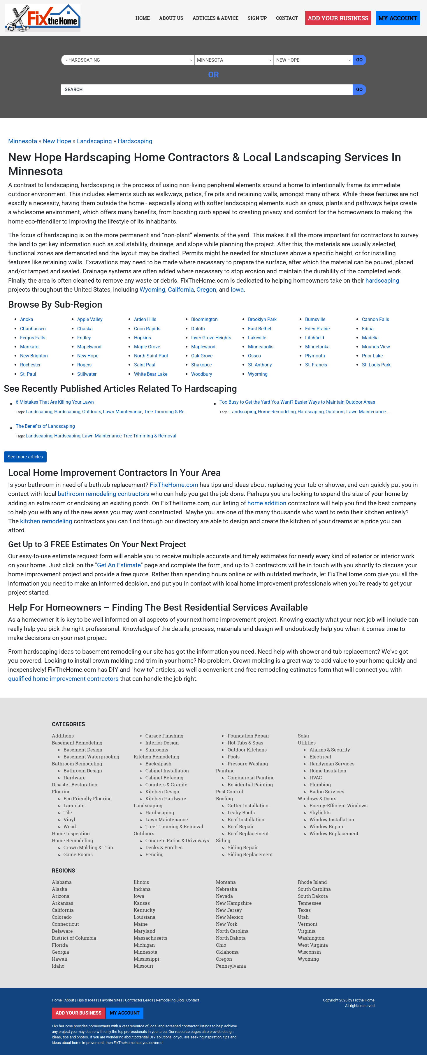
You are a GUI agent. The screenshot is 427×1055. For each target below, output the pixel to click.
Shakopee (201, 365)
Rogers (84, 365)
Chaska (85, 328)
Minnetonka (317, 347)
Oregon (206, 289)
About (69, 1000)
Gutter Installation (248, 805)
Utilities (307, 743)
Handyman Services (332, 763)
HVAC (316, 777)
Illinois (141, 882)
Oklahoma (227, 952)
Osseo (254, 356)
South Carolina (314, 889)
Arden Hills (145, 319)
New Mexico (229, 917)
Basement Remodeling (77, 743)
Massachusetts (150, 938)
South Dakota (313, 896)
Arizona (60, 896)
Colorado (62, 917)
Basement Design (83, 750)
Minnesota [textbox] (210, 60)
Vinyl (69, 819)
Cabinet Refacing (164, 777)
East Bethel (259, 328)
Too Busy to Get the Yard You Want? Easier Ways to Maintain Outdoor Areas (297, 402)
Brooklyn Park (262, 319)
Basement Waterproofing (91, 756)
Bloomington (204, 319)
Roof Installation (246, 819)
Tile (68, 812)
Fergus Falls (32, 338)
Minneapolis (260, 347)
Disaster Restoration (74, 784)
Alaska (59, 889)
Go (359, 60)
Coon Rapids (147, 328)
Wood (70, 826)
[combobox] (127, 60)
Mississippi (146, 959)
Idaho (58, 966)
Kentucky (144, 910)
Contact (287, 18)
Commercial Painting (251, 777)
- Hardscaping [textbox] (82, 60)
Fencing (154, 854)
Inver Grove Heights (211, 338)
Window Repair (327, 826)
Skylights (320, 812)
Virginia (307, 931)
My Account (397, 18)
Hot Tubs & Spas (245, 743)
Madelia (370, 338)
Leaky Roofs (241, 812)
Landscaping (94, 141)
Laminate (74, 805)
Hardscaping (135, 141)
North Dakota (231, 938)
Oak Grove (201, 356)
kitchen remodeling (46, 521)
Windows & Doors (317, 798)
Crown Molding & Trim (88, 847)
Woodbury (201, 374)
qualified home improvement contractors (63, 678)
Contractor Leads (139, 1000)
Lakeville (257, 338)
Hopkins (142, 338)
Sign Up (257, 18)
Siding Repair (243, 847)
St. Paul (28, 374)
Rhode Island (312, 882)
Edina (368, 328)
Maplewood (203, 347)
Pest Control (229, 791)
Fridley (84, 338)
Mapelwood (89, 347)
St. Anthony (260, 365)
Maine (141, 924)
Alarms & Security (330, 750)
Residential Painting (250, 784)
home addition (267, 503)
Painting (225, 770)
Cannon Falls (375, 319)
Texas (304, 910)
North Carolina (232, 931)
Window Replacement (334, 833)
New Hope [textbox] (287, 60)
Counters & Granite (166, 784)
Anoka (26, 319)
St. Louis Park (376, 365)
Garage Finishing (164, 736)
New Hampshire (234, 903)
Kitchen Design (162, 791)
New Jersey (229, 910)
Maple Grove (147, 347)
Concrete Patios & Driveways (177, 840)
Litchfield (314, 338)
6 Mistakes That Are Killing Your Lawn (55, 402)
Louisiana (144, 917)
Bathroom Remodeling (77, 763)
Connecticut (65, 924)
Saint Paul (144, 365)
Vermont (307, 924)
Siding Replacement (250, 854)
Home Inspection (71, 833)
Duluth (198, 328)
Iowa (237, 289)
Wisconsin (309, 952)
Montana (226, 882)
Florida (60, 945)
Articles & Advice (215, 18)
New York (227, 924)
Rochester (30, 365)
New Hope (57, 141)
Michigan (144, 945)
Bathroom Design (83, 770)
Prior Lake (372, 356)
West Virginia (313, 945)
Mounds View (376, 347)
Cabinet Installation (167, 770)
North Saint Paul (151, 356)
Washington (311, 938)
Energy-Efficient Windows (339, 805)
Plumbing (320, 784)
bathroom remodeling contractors (103, 493)
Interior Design (162, 743)
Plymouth (315, 356)
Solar (304, 736)
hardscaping (382, 280)
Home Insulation (328, 770)
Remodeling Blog (170, 1000)
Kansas (142, 903)
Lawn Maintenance (122, 411)
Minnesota (22, 141)
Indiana (142, 889)
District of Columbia (74, 938)
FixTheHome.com (174, 484)
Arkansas (62, 903)
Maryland (144, 931)
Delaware (62, 931)
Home (143, 18)
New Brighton (34, 356)
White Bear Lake (150, 374)
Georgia (60, 952)
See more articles (25, 457)
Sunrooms (156, 750)
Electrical (320, 756)
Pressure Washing (248, 763)
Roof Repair (241, 826)
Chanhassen (33, 328)
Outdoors (91, 411)
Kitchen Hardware (165, 798)
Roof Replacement (248, 833)
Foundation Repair (248, 736)
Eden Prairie (317, 328)
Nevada (224, 896)
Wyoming (152, 289)
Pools (234, 756)
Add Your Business (338, 18)
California (181, 289)
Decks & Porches (163, 847)
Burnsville (315, 319)
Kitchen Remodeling (156, 756)
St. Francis (316, 365)
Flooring (61, 791)
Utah (303, 917)
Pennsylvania (231, 966)
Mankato (29, 347)
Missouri (143, 966)
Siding (223, 840)
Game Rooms (78, 854)
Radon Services (327, 791)
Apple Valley (90, 319)
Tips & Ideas (87, 1000)
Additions (63, 736)
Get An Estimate (119, 565)
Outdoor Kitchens (247, 750)
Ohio (221, 945)
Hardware (75, 777)
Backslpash (158, 763)
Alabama (62, 882)
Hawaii (59, 959)
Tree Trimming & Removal (170, 411)
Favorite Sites (111, 1000)
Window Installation (332, 819)
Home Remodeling (277, 411)
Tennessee (309, 903)
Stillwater (86, 374)
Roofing (224, 798)
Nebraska (226, 889)
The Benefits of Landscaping (45, 426)
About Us (171, 18)
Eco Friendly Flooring (88, 798)
